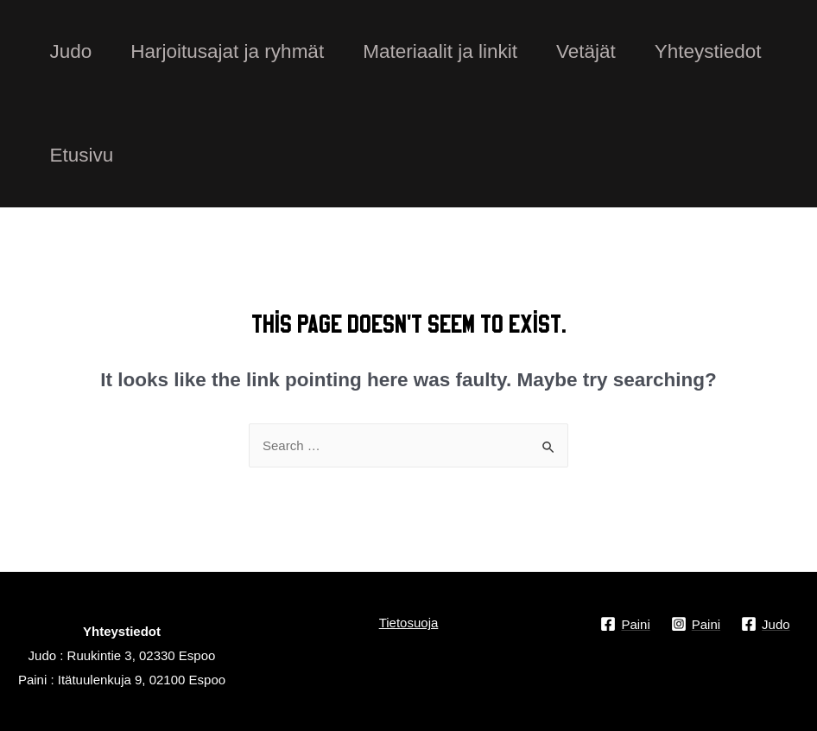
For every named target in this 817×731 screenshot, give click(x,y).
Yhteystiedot (708, 51)
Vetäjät (586, 51)
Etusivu (82, 155)
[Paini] (625, 624)
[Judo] (765, 624)
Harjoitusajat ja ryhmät (227, 51)
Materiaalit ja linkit (440, 51)
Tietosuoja (409, 622)
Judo (71, 51)
